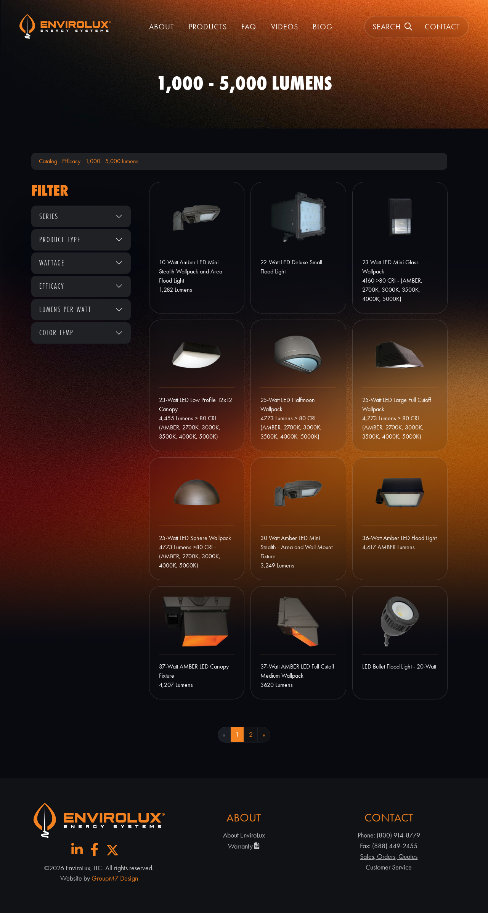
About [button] (161, 26)
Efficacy (71, 161)
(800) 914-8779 (398, 835)
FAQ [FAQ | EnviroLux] (248, 26)
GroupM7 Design (115, 878)
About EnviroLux (244, 835)
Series (48, 216)
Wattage (51, 262)
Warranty (244, 846)
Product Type (59, 239)
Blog (322, 26)
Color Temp (56, 332)
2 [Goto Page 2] (251, 734)
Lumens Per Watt (65, 309)
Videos (284, 26)
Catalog (48, 161)
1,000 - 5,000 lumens (111, 161)
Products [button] (208, 26)
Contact (442, 26)
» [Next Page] (263, 734)
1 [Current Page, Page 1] (237, 734)
